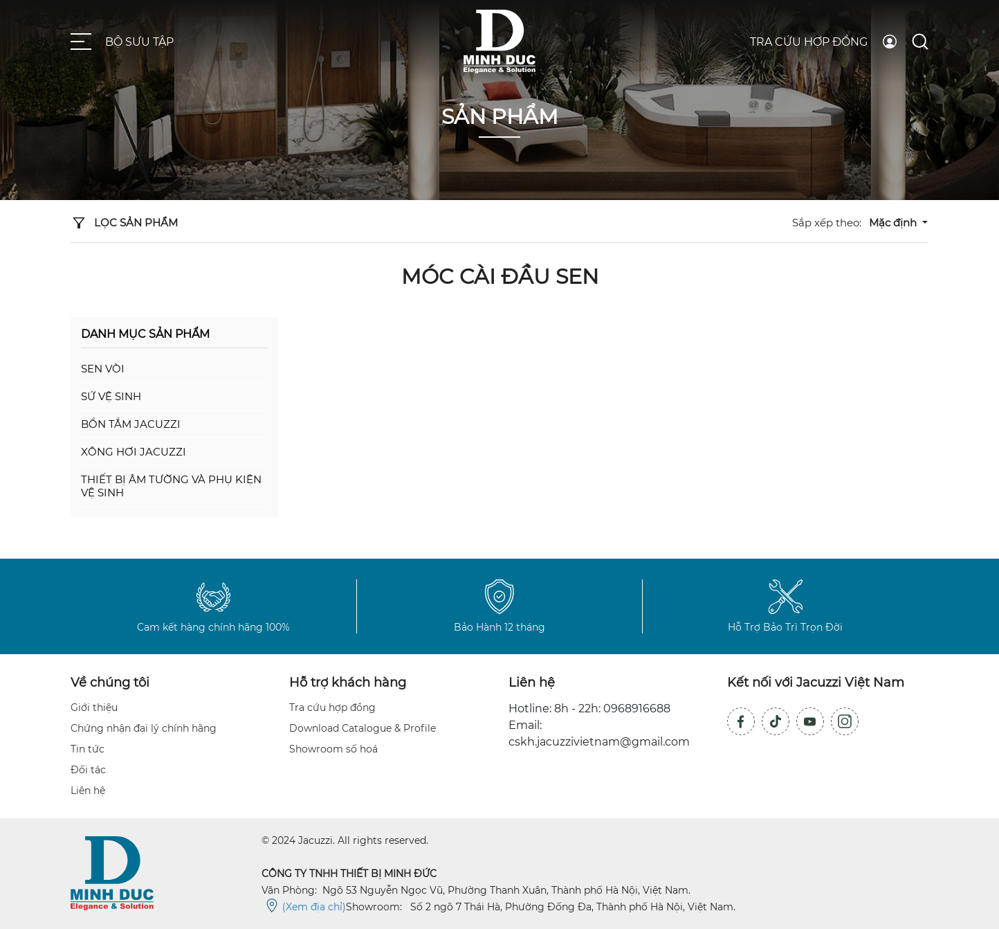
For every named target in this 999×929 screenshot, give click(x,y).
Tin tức (87, 749)
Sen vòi (103, 368)
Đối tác (88, 770)
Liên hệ (88, 790)
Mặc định (894, 222)
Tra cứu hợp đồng (809, 41)
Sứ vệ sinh (111, 396)
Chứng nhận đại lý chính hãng (144, 728)
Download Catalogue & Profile (362, 728)
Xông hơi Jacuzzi (133, 451)
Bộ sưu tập (139, 41)
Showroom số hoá (333, 749)
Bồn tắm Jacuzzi (131, 424)
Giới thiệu (94, 707)
